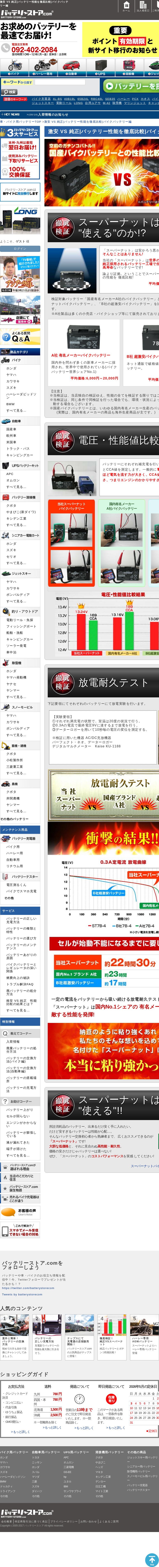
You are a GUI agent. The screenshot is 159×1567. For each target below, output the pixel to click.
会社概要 (6, 1521)
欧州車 (11, 435)
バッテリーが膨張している (21, 1134)
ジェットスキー (43, 103)
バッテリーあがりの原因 (21, 956)
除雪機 (117, 103)
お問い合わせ (88, 1521)
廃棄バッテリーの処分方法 (21, 1050)
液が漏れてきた (18, 1142)
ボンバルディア (18, 594)
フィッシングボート (21, 626)
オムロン (13, 480)
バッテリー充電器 (137, 1485)
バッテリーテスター (138, 1489)
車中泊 (11, 652)
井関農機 (13, 798)
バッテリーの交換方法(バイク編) (21, 1059)
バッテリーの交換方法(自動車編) (21, 1069)
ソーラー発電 (16, 645)
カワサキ (13, 381)
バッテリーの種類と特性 (21, 930)
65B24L (83, 98)
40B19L (69, 98)
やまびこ (100, 1462)
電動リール (64, 103)
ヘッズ (99, 1467)
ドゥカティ (6, 1486)
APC (10, 474)
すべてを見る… (18, 1010)
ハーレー (123, 98)
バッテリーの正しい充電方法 (21, 920)
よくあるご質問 (109, 1521)
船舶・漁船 (14, 632)
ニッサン (37, 1462)
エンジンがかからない (21, 1124)
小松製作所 (14, 760)
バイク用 (13, 846)
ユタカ (67, 1481)
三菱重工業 (14, 766)
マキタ (99, 1472)
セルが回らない (18, 1116)
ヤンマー (13, 690)
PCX (135, 98)
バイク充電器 (41, 98)
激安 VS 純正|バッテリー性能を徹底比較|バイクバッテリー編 (88, 121)
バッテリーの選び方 (21, 938)
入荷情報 (13, 1041)
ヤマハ (11, 374)
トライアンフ (7, 1491)
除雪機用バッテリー (138, 1471)
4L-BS (57, 98)
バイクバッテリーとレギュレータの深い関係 (21, 968)
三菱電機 (69, 1467)
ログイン (20, 248)
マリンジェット (135, 103)
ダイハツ (37, 1491)
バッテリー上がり (19, 1109)
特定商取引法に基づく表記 (31, 1521)
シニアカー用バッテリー (141, 1466)
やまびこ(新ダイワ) (21, 512)
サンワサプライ (72, 1491)
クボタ (11, 505)
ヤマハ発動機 (16, 677)
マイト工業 (101, 1491)
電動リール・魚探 (19, 620)
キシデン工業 (16, 518)
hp (65, 1476)
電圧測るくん (16, 884)
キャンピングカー (19, 455)
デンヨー (100, 1481)
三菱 (34, 1481)
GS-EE (67, 1472)
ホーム (126, 6)
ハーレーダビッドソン (21, 396)
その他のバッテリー (14, 819)
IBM (66, 1486)
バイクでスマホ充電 (21, 891)
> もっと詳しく (20, 1431)
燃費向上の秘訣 (18, 978)
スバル (35, 1472)
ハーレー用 (14, 853)
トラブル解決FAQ (20, 984)
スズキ (11, 387)
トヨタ (35, 1457)
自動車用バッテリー (46, 1452)
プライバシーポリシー (64, 1521)
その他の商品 (136, 1452)
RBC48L (97, 98)
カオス (145, 98)
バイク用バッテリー (14, 1452)
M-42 (106, 103)
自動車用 (13, 859)
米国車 (11, 442)
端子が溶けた (16, 1149)
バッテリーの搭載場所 (21, 1079)
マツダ (35, 1476)
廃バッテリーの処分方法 (21, 992)
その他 (9, 898)
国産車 (11, 429)
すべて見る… (16, 410)
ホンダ (11, 368)
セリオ (11, 556)
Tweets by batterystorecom (22, 1294)
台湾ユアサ (93, 103)
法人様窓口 (143, 6)
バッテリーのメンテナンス (21, 946)
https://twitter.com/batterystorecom (28, 1288)
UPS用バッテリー (76, 1452)
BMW (10, 404)
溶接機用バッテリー (109, 1452)
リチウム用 (14, 866)
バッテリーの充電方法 (21, 1089)
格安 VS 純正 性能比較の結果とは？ (21, 1002)
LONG (78, 103)
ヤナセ (11, 684)
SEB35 (110, 98)
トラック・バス (18, 448)
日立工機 (100, 1486)
